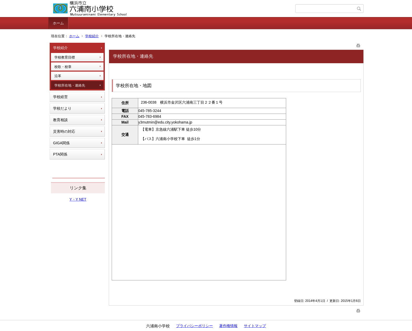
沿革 (57, 76)
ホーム (58, 23)
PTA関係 (60, 154)
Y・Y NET (77, 199)
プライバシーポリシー (194, 326)
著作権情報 (228, 326)
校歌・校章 (62, 67)
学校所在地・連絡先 (69, 85)
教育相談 (60, 120)
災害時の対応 (64, 131)
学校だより (62, 108)
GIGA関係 (61, 143)
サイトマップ (255, 326)
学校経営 (60, 97)
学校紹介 (92, 36)
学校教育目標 (64, 57)
